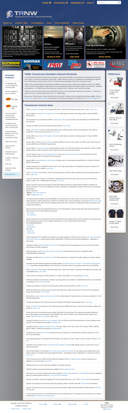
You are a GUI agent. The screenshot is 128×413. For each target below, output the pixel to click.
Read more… (105, 57)
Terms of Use (15, 409)
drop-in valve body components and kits (60, 351)
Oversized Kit (31, 227)
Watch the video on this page (40, 316)
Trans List (42, 404)
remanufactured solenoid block (45, 160)
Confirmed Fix (34, 109)
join (55, 93)
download (77, 359)
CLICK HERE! (45, 292)
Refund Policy (43, 98)
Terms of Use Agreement (92, 98)
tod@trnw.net (107, 409)
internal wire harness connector (51, 251)
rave (92, 91)
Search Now (53, 57)
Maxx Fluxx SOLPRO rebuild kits (57, 375)
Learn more (93, 109)
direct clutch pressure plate (73, 154)
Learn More (66, 126)
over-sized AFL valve (47, 257)
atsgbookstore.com (36, 195)
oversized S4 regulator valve (52, 320)
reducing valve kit (46, 142)
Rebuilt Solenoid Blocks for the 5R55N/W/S (76, 373)
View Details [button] (114, 97)
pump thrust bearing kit (43, 148)
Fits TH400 (30, 213)
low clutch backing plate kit (49, 154)
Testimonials (37, 23)
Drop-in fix (42, 332)
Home (46, 3)
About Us (7, 23)
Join (90, 3)
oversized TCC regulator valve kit (47, 113)
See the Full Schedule (43, 282)
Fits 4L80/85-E (31, 215)
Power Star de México (39, 193)
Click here (83, 379)
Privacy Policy (28, 98)
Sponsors (61, 3)
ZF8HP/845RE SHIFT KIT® (49, 245)
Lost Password (61, 23)
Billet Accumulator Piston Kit (48, 326)
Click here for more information (44, 396)
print (70, 359)
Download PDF (56, 322)
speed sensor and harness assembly (47, 296)
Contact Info (21, 23)
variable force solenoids (60, 119)
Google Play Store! (69, 369)
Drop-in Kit (30, 225)
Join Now (74, 57)
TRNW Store (78, 23)
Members (77, 3)
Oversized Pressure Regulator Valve (58, 345)
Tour (49, 23)
